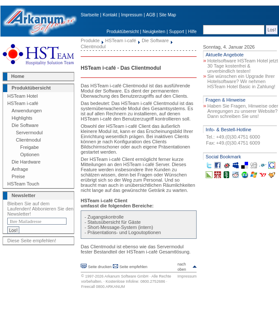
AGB (150, 14)
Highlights (22, 117)
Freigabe (29, 147)
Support (176, 31)
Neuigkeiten (154, 31)
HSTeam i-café (22, 103)
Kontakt (110, 14)
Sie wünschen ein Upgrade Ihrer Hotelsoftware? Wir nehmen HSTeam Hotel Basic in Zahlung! (241, 81)
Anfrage (20, 169)
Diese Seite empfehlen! (31, 240)
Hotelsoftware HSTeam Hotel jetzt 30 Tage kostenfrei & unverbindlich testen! (242, 66)
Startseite (90, 14)
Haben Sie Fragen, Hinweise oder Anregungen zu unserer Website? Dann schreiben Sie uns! (242, 111)
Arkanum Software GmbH (126, 276)
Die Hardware (26, 161)
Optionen (29, 154)
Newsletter (24, 195)
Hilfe (192, 31)
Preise (18, 176)
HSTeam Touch (23, 183)
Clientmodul (28, 139)
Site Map (167, 14)
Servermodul (29, 132)
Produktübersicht (122, 31)
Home (17, 76)
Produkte (90, 40)
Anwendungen (27, 110)
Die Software (25, 125)
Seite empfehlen (133, 267)
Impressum (131, 14)
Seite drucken (100, 267)
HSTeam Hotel (22, 96)
